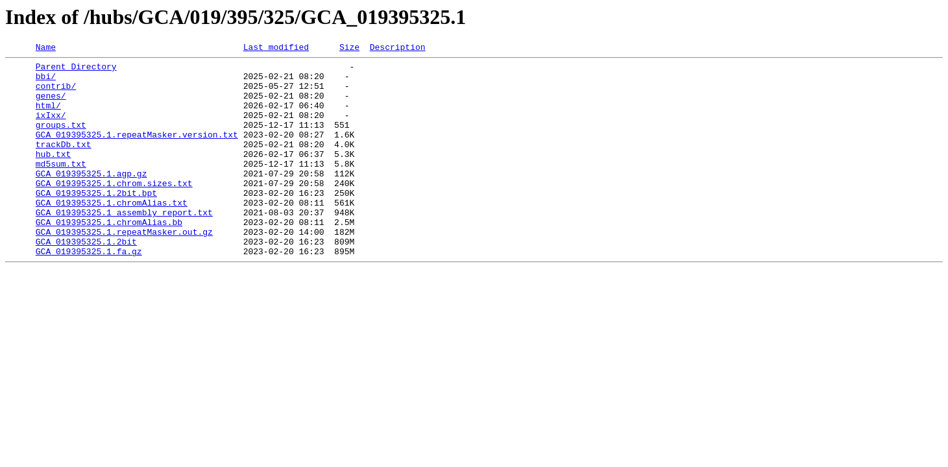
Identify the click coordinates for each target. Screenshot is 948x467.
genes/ (51, 105)
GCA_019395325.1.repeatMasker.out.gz (124, 268)
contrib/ (56, 93)
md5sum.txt (61, 187)
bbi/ (46, 82)
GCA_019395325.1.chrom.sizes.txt (114, 210)
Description (398, 48)
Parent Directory (76, 70)
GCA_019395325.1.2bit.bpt (96, 222)
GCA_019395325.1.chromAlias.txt (112, 233)
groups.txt (61, 140)
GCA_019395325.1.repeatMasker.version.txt (137, 152)
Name (46, 48)
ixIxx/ (51, 128)
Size (349, 48)
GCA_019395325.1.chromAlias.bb (109, 257)
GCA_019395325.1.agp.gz (91, 198)
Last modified (276, 48)
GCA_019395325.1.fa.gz (89, 292)
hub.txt (53, 175)
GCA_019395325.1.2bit (86, 280)
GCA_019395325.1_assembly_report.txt (124, 245)
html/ (48, 117)
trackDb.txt (63, 163)
